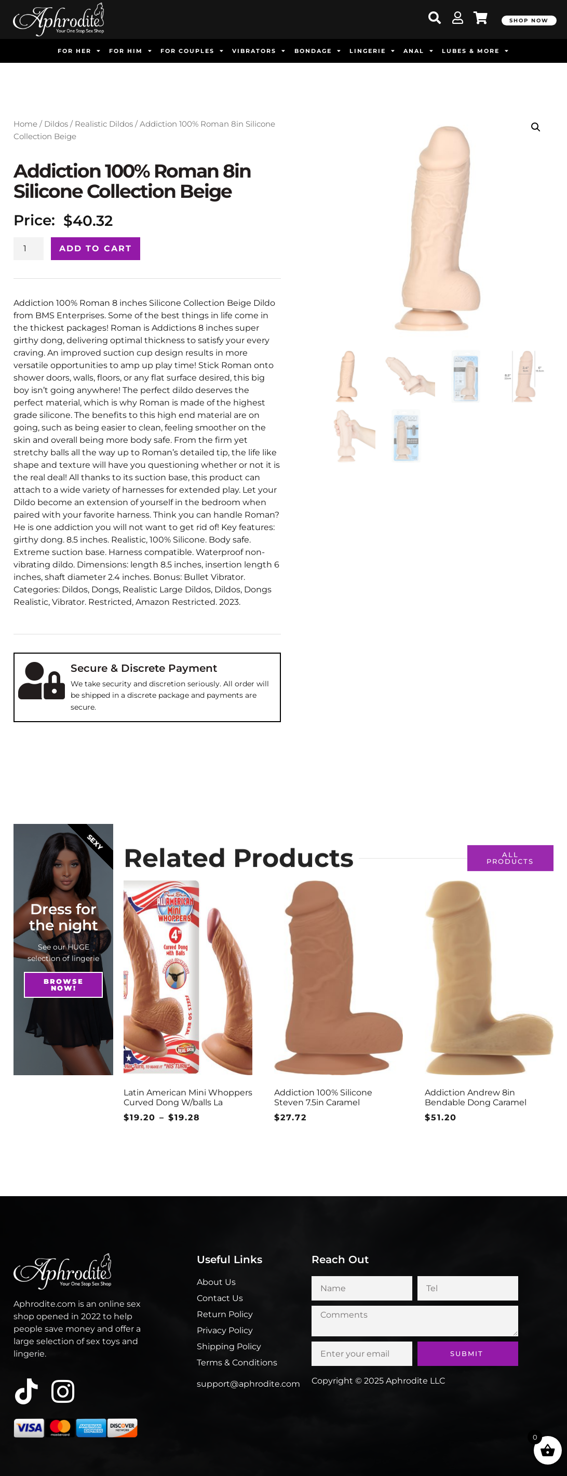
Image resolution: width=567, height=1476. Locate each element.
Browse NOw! (64, 984)
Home (25, 124)
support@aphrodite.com (248, 1384)
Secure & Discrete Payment (144, 668)
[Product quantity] (29, 248)
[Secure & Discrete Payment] (41, 680)
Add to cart (95, 248)
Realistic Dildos (104, 124)
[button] (535, 127)
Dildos (56, 124)
